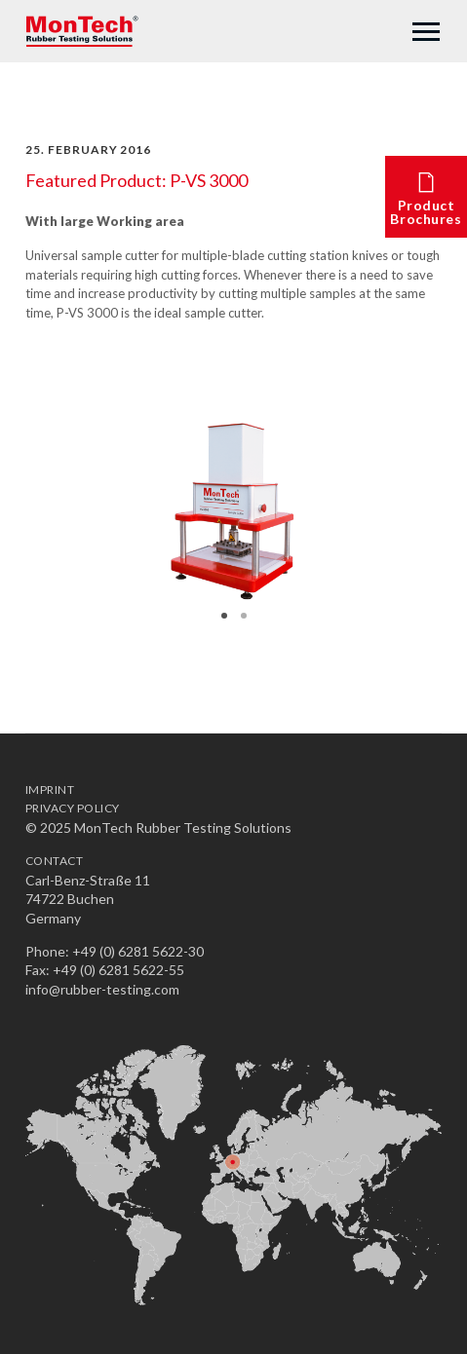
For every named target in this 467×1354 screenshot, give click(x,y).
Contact (54, 860)
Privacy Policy (72, 808)
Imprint (49, 789)
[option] (233, 516)
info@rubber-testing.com (102, 989)
